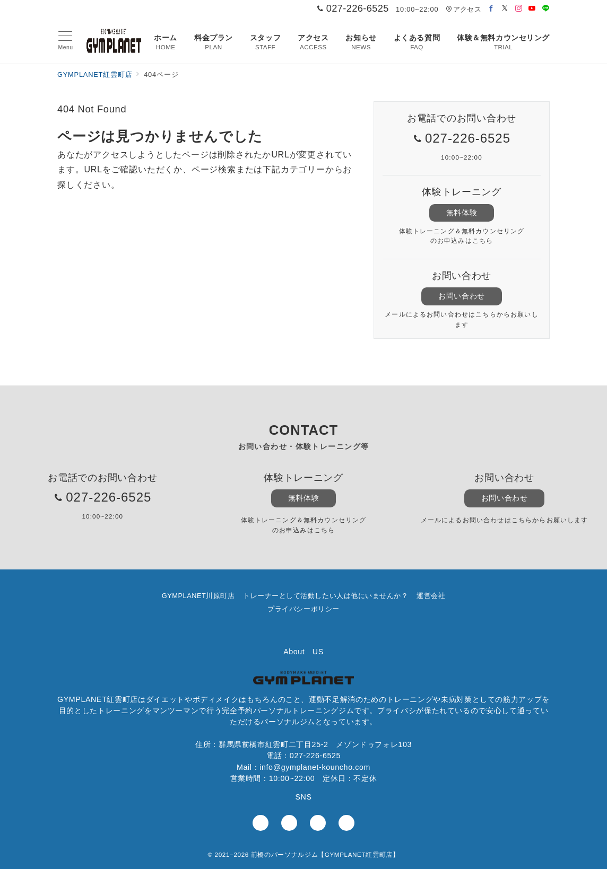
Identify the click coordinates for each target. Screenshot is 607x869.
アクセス (463, 9)
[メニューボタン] (65, 40)
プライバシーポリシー (303, 609)
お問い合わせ (461, 296)
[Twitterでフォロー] (505, 9)
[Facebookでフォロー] (491, 9)
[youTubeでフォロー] (318, 823)
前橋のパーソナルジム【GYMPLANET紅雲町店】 (325, 854)
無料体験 (461, 212)
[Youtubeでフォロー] (532, 9)
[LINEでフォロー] (546, 9)
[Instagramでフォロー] (519, 9)
